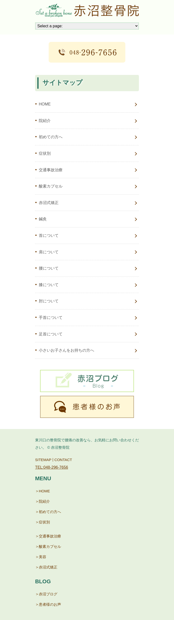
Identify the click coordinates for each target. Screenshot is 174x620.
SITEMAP (43, 459)
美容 (42, 557)
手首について (51, 317)
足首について (51, 334)
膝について (49, 285)
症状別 (45, 153)
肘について (49, 301)
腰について (49, 268)
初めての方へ (51, 137)
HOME (45, 104)
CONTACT (63, 459)
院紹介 (45, 121)
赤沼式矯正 (49, 203)
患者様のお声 (50, 604)
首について (49, 235)
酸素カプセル (51, 186)
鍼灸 (43, 219)
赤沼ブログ (48, 594)
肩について (49, 252)
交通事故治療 (51, 170)
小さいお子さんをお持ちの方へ (66, 350)
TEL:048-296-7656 (51, 467)
